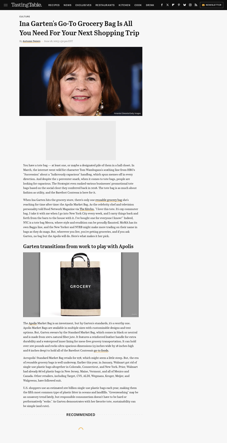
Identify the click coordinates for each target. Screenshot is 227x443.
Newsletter (211, 4)
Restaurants (105, 5)
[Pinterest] (178, 5)
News (67, 5)
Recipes (54, 5)
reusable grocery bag (108, 200)
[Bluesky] (184, 5)
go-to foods (101, 350)
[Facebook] (161, 5)
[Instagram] (190, 5)
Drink (150, 5)
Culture (24, 16)
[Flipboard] (173, 5)
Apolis (134, 315)
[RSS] (196, 5)
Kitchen (124, 5)
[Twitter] (167, 5)
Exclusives (83, 5)
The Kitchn (87, 209)
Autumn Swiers (31, 41)
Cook (138, 5)
